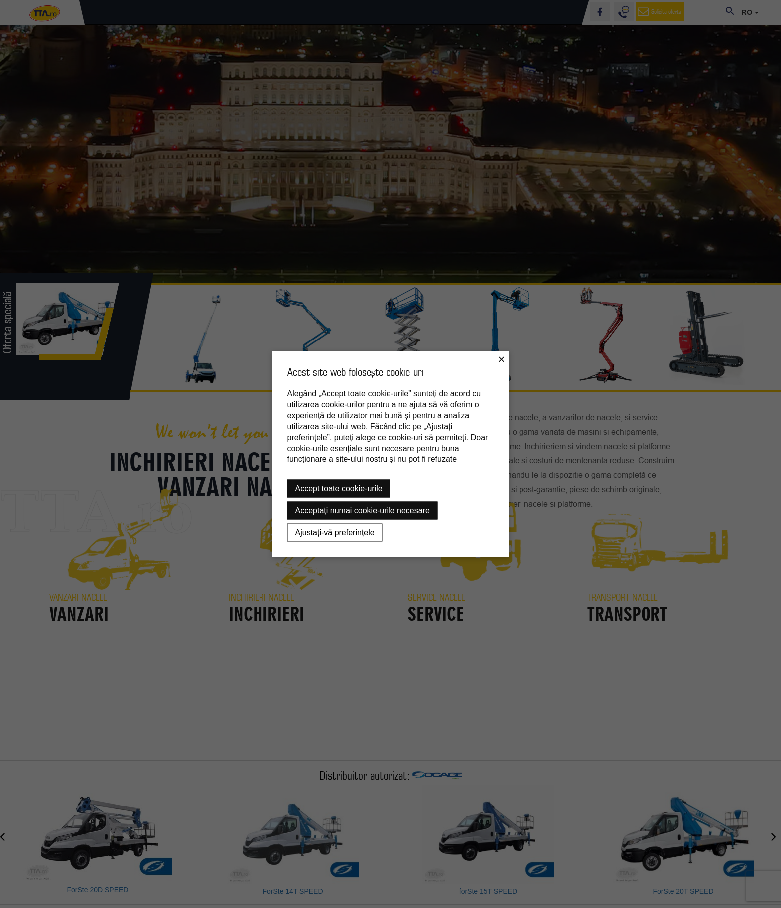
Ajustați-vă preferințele (335, 532)
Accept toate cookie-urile (339, 488)
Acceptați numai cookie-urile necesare (362, 510)
